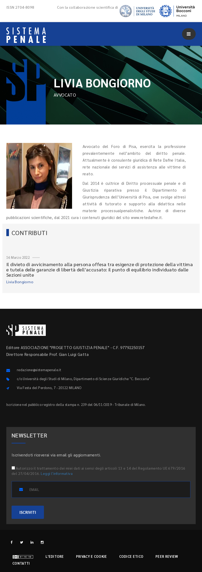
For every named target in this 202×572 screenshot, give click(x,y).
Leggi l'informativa (57, 473)
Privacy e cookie (91, 556)
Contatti (21, 563)
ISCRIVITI (27, 512)
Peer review (166, 556)
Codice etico (131, 556)
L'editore (55, 556)
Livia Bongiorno (19, 281)
